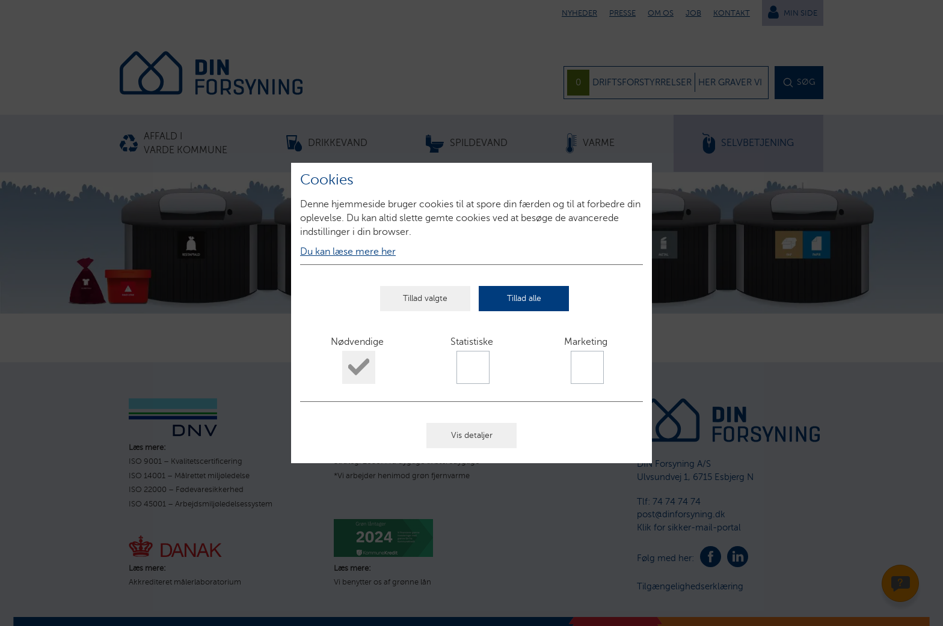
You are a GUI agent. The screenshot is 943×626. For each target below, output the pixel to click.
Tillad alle (524, 298)
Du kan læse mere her (348, 251)
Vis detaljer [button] (472, 435)
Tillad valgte (425, 298)
